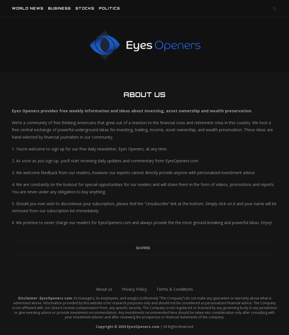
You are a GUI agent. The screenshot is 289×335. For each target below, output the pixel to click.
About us (104, 289)
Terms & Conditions (174, 289)
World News (27, 8)
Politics (109, 8)
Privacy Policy (134, 289)
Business (59, 8)
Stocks (84, 8)
